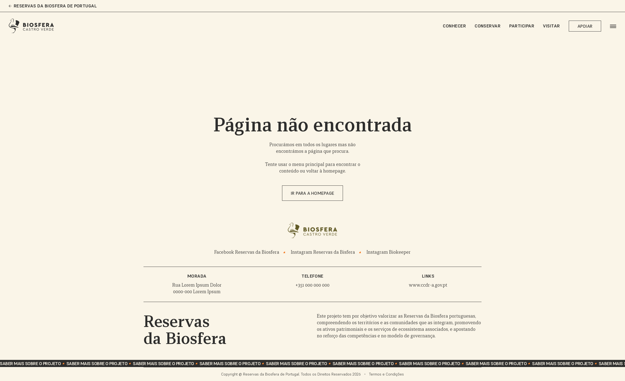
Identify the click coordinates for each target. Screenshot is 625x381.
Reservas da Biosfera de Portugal (53, 6)
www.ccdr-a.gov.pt (428, 285)
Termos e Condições (386, 374)
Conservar (487, 26)
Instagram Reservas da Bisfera (323, 252)
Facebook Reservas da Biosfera (246, 252)
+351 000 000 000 (312, 285)
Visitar (551, 26)
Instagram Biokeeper (389, 252)
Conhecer (454, 26)
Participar (521, 26)
